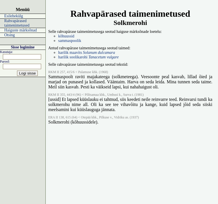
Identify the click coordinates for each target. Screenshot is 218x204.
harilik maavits (86, 52)
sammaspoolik (69, 41)
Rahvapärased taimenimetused (17, 23)
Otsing (9, 35)
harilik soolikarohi (88, 57)
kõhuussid (66, 36)
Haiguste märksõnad (20, 30)
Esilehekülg (13, 16)
